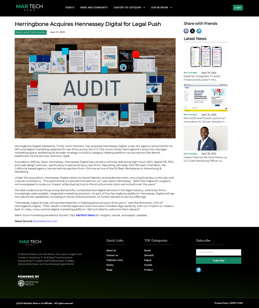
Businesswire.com (45, 221)
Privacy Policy (221, 303)
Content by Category (129, 7)
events (70, 7)
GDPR (233, 303)
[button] (186, 31)
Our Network (161, 7)
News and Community (94, 7)
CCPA (240, 303)
